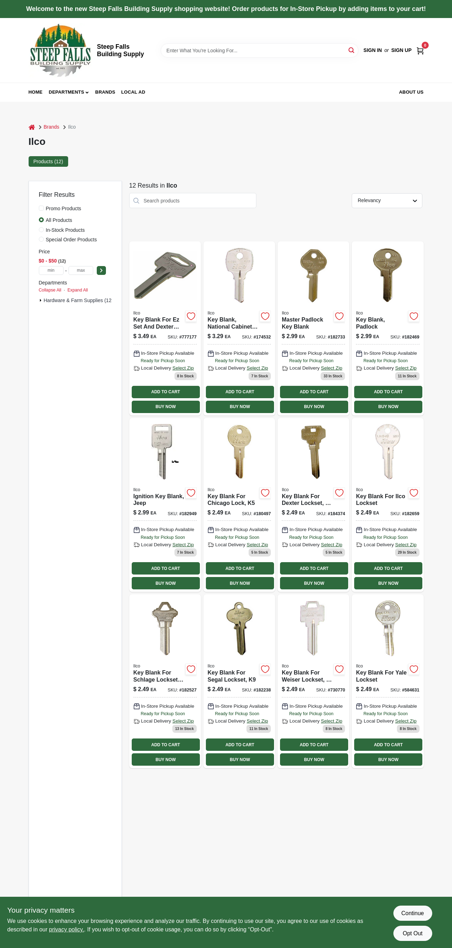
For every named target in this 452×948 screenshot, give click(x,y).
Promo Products (63, 208)
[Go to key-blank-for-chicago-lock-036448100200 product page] (239, 505)
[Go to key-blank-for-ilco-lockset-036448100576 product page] (387, 505)
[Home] (32, 127)
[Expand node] (40, 300)
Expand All (77, 290)
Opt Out (412, 933)
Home (36, 92)
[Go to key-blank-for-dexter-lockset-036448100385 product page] (313, 505)
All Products (59, 220)
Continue (412, 913)
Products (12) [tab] (48, 161)
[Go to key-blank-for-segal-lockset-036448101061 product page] (239, 681)
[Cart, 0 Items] (420, 50)
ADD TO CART (165, 391)
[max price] (81, 270)
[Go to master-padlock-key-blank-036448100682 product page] (313, 328)
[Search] (352, 50)
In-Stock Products (65, 230)
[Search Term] (259, 50)
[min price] (51, 270)
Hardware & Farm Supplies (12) (78, 300)
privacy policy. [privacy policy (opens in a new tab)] (66, 929)
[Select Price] (101, 270)
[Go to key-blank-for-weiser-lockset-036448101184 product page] (313, 681)
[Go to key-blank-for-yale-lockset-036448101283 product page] (387, 681)
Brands (105, 92)
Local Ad (133, 92)
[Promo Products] (41, 208)
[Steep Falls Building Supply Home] (60, 50)
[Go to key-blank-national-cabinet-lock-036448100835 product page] (239, 328)
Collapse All (50, 290)
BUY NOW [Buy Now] (165, 406)
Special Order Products (71, 239)
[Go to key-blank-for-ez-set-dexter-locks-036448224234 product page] (165, 328)
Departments (66, 92)
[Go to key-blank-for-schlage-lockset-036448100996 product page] (165, 681)
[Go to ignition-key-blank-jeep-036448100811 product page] (165, 505)
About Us (411, 92)
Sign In (372, 50)
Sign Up (401, 50)
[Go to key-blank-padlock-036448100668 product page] (387, 328)
